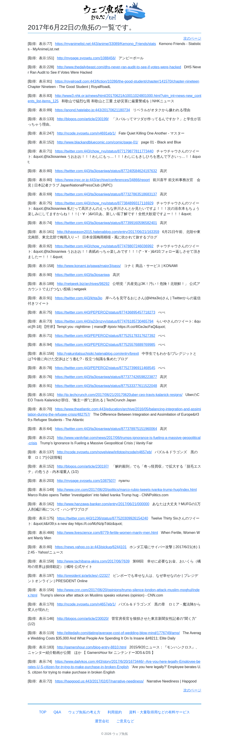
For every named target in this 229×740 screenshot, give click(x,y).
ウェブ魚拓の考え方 (84, 712)
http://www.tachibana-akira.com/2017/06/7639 (93, 561)
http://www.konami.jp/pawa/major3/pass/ (89, 266)
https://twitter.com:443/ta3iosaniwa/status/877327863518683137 (106, 194)
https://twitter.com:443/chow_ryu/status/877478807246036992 (104, 246)
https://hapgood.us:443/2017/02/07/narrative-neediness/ (99, 681)
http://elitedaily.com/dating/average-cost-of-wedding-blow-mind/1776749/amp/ (118, 633)
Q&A (57, 712)
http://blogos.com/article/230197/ (83, 466)
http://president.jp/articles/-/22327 (83, 575)
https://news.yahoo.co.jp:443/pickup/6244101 (91, 547)
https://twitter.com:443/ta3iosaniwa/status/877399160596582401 (106, 223)
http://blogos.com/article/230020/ (83, 618)
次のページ (192, 38)
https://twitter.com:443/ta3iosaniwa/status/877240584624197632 (106, 171)
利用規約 (115, 712)
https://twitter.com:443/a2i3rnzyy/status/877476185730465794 (104, 321)
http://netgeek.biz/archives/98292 (83, 284)
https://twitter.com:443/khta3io (78, 298)
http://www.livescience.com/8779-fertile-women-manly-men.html (107, 533)
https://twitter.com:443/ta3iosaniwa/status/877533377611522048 (106, 386)
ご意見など (125, 721)
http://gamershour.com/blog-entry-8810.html (91, 647)
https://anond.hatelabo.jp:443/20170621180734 (92, 110)
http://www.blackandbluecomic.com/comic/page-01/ (97, 142)
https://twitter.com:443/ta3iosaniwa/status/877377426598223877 (106, 377)
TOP (43, 712)
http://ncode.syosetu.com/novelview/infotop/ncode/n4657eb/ (104, 452)
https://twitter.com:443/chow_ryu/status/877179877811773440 (104, 151)
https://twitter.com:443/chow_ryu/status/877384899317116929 (104, 203)
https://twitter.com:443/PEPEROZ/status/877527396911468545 (105, 368)
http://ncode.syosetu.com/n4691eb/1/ (86, 133)
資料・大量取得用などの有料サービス (159, 712)
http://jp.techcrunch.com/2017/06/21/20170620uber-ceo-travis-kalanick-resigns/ (119, 395)
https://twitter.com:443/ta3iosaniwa (82, 275)
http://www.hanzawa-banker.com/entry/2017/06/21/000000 (103, 504)
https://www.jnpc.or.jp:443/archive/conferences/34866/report (102, 180)
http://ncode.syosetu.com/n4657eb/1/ (86, 604)
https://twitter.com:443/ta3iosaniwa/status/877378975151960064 (106, 429)
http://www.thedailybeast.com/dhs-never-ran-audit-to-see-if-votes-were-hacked (119, 67)
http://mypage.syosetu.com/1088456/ (86, 58)
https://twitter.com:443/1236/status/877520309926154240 (102, 518)
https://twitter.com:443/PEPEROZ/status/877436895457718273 (105, 312)
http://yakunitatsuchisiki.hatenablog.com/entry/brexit (98, 353)
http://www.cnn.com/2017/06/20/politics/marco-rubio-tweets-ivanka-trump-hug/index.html (127, 490)
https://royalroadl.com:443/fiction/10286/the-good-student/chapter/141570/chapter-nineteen (127, 81)
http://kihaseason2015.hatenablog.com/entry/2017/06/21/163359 (108, 232)
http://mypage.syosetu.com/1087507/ (86, 481)
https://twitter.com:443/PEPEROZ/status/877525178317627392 (105, 336)
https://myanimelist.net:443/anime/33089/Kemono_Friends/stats (105, 44)
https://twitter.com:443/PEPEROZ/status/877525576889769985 (105, 344)
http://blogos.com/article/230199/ (83, 119)
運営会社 (102, 721)
